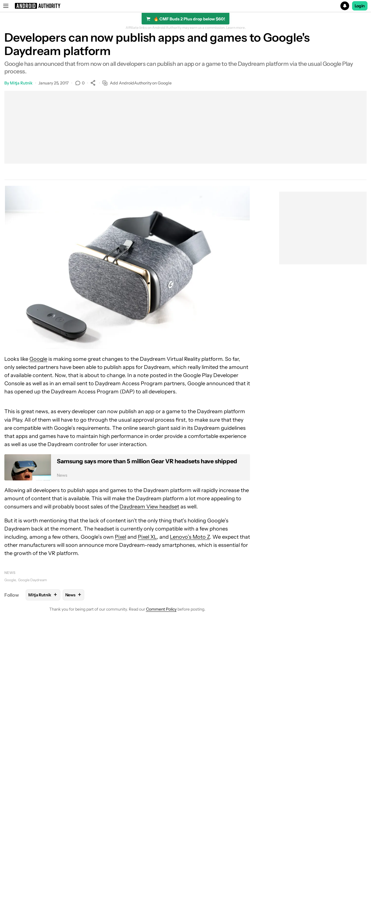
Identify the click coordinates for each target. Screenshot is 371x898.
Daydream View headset (149, 506)
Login (360, 5)
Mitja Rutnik (21, 83)
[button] (185, 6)
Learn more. (236, 27)
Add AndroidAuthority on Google (136, 83)
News (9, 572)
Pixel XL (147, 537)
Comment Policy (161, 609)
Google (38, 359)
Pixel (120, 537)
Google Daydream (32, 580)
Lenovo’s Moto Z (190, 537)
